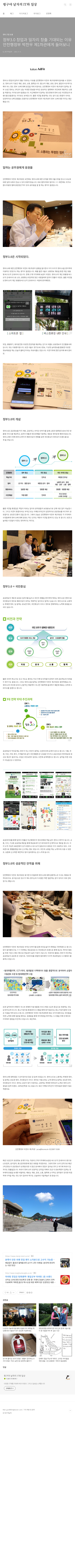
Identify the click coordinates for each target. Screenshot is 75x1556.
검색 (65, 4)
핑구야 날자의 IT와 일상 (20, 4)
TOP (70, 1492)
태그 (12, 13)
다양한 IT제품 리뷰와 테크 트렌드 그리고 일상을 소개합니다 (24, 1465)
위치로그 (37, 13)
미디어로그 (23, 13)
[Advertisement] (37, 1266)
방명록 (48, 13)
